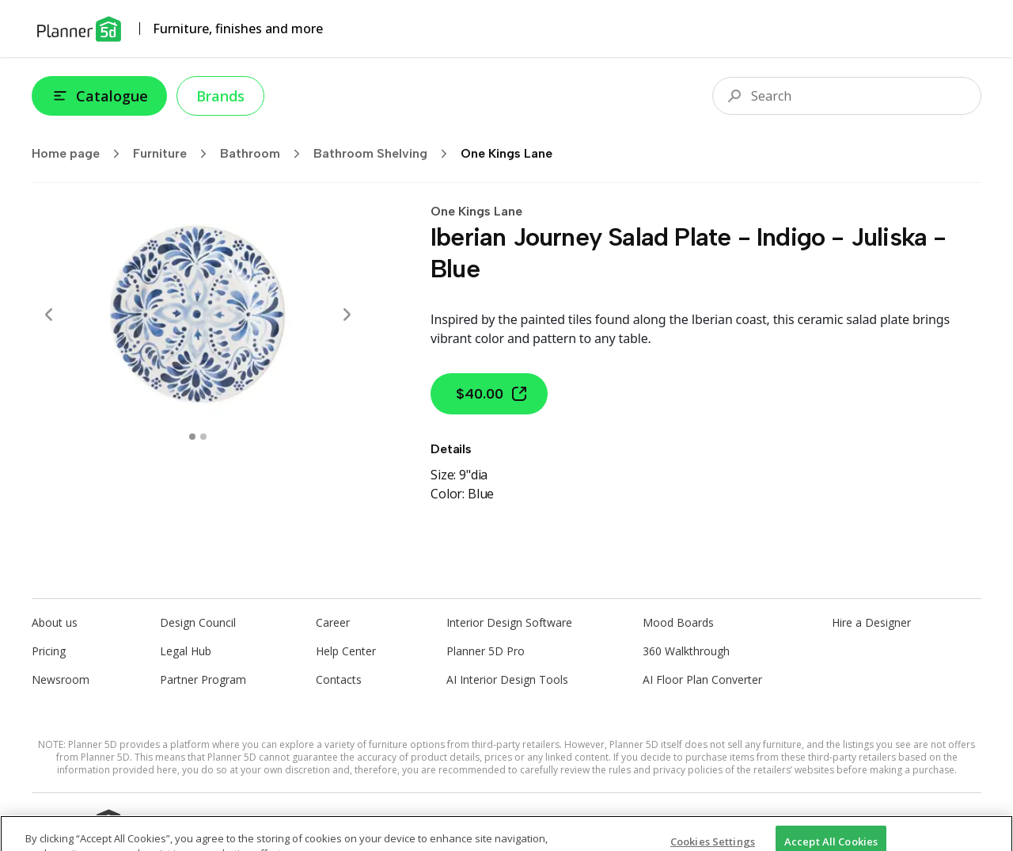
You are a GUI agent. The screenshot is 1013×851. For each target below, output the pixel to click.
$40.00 (492, 393)
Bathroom (265, 153)
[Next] (346, 314)
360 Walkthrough (686, 650)
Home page (81, 153)
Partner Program (203, 679)
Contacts (339, 679)
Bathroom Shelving (385, 153)
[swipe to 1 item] (203, 436)
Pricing (49, 650)
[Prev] (49, 314)
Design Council (198, 622)
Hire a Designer (871, 622)
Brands (220, 95)
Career (333, 622)
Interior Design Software (509, 622)
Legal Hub (185, 650)
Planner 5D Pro (485, 650)
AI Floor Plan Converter (702, 679)
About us (55, 622)
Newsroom (60, 679)
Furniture (175, 153)
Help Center (346, 650)
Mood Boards (678, 622)
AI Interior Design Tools (507, 679)
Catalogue (99, 95)
